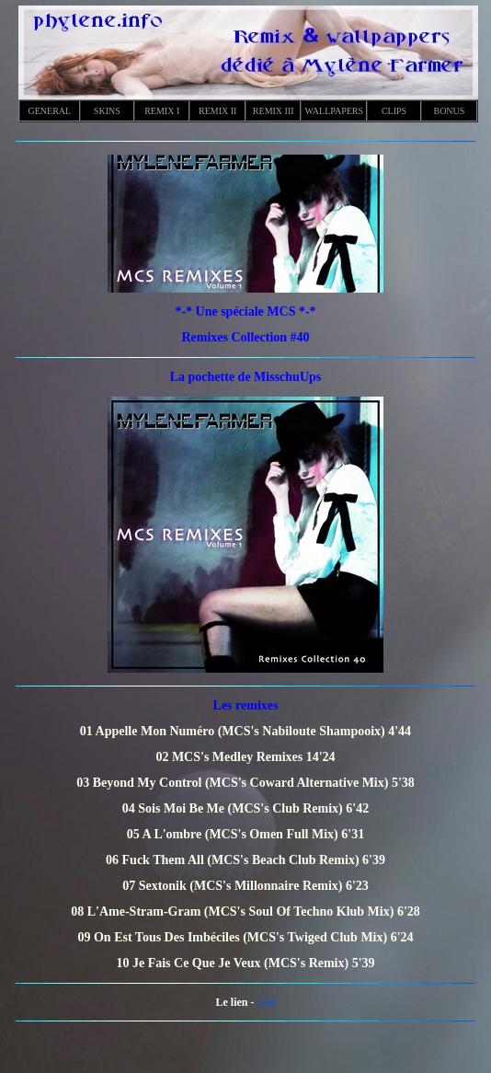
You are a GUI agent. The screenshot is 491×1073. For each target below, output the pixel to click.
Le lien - (236, 1002)
